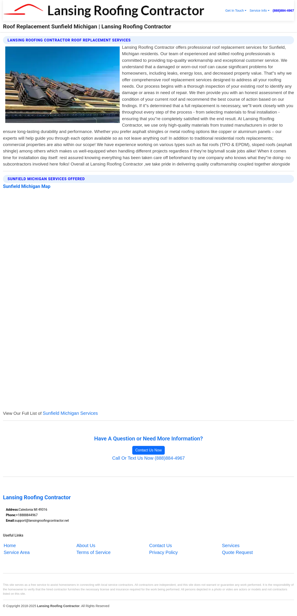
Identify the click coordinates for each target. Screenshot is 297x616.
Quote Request (237, 552)
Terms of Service (93, 552)
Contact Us (160, 545)
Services (231, 545)
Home (10, 545)
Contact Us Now (148, 450)
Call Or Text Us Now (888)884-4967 (148, 458)
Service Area (17, 552)
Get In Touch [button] (234, 10)
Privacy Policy (163, 552)
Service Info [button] (258, 10)
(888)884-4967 (283, 10)
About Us (85, 545)
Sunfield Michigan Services (70, 413)
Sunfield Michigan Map (26, 186)
